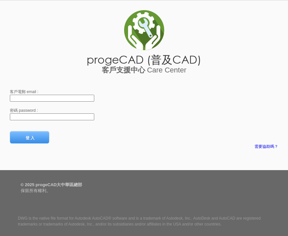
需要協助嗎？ (266, 146)
